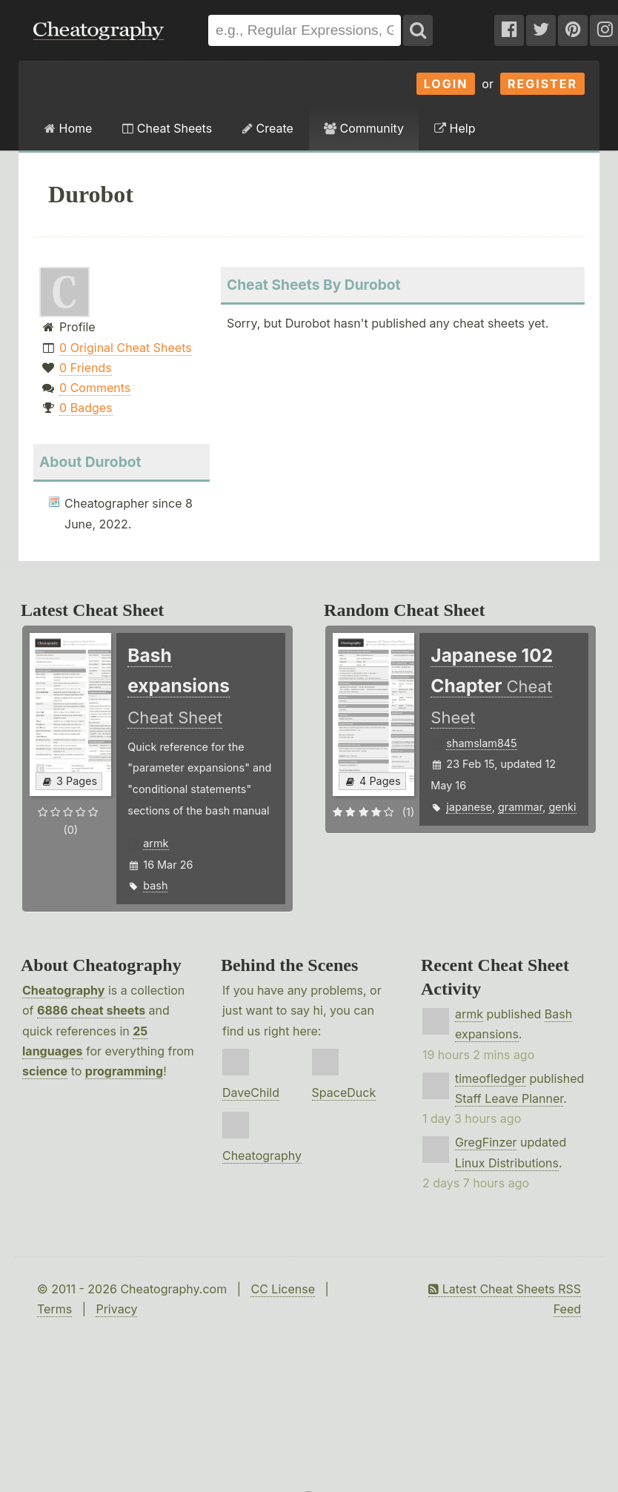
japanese (468, 806)
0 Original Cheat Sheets (125, 347)
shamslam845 (481, 743)
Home (68, 128)
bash (155, 885)
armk (155, 843)
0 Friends (85, 367)
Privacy (116, 1309)
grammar (520, 806)
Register (542, 83)
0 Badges (85, 407)
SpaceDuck (344, 1092)
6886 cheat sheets (91, 1010)
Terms (54, 1309)
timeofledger (490, 1078)
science (44, 1071)
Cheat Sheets (167, 128)
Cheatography (63, 990)
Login (446, 83)
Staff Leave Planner (509, 1098)
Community (364, 128)
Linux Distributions (507, 1163)
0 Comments (94, 387)
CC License (282, 1289)
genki (562, 806)
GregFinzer (486, 1142)
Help (454, 128)
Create (267, 128)
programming (124, 1071)
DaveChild (250, 1092)
